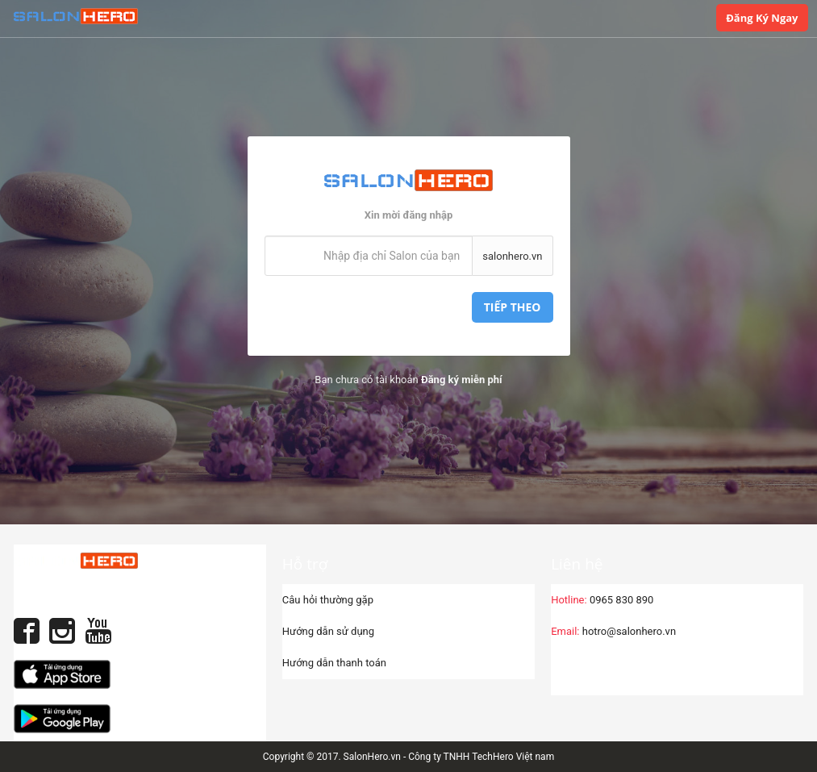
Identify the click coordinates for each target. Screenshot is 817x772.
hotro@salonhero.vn (613, 631)
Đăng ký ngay (762, 17)
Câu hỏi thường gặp (327, 600)
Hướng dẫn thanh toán (334, 663)
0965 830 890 (602, 600)
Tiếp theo (512, 307)
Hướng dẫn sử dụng (328, 631)
